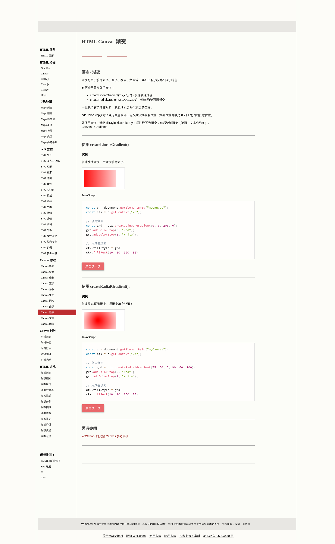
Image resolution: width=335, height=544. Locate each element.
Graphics (45, 68)
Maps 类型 (47, 136)
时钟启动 (46, 359)
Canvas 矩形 (47, 294)
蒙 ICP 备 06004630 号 (218, 536)
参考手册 (278, 26)
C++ (43, 477)
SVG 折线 (46, 195)
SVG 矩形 (46, 166)
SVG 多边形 (47, 189)
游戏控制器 (47, 389)
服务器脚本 (132, 26)
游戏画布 (46, 378)
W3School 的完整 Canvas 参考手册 (105, 436)
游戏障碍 (46, 395)
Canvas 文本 (47, 318)
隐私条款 (170, 536)
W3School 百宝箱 (50, 460)
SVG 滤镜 (46, 218)
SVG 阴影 (46, 230)
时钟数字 (46, 348)
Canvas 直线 (47, 283)
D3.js (44, 94)
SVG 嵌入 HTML (50, 160)
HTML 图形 (47, 55)
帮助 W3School (136, 536)
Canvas (44, 73)
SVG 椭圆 (46, 178)
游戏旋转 (46, 430)
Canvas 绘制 (47, 271)
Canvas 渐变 (47, 312)
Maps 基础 (47, 113)
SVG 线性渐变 (49, 235)
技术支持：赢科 (189, 536)
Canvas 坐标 (47, 277)
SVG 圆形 (46, 172)
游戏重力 (46, 418)
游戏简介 (46, 372)
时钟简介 (46, 336)
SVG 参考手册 (49, 253)
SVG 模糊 (46, 224)
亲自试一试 (92, 266)
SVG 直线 (46, 183)
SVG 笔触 (46, 212)
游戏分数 (46, 401)
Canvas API (277, 55)
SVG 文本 (46, 207)
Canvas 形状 (47, 289)
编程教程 (172, 26)
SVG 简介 (46, 155)
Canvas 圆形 (47, 300)
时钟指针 (46, 354)
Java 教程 (46, 466)
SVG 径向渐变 (49, 241)
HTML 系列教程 (55, 26)
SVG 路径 (46, 201)
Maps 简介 (47, 107)
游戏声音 (46, 413)
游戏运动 (46, 436)
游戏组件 (46, 384)
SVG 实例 (46, 247)
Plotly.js (45, 78)
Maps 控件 (47, 130)
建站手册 (239, 26)
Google (44, 89)
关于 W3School (113, 536)
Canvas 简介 (47, 266)
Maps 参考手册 (49, 142)
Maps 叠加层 (48, 119)
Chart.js (45, 84)
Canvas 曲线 (47, 306)
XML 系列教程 (206, 26)
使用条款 (155, 536)
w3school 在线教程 (77, 9)
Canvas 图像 (47, 323)
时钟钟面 (46, 342)
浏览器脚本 (93, 26)
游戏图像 (46, 407)
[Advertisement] (195, 9)
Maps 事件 (47, 124)
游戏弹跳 (46, 424)
